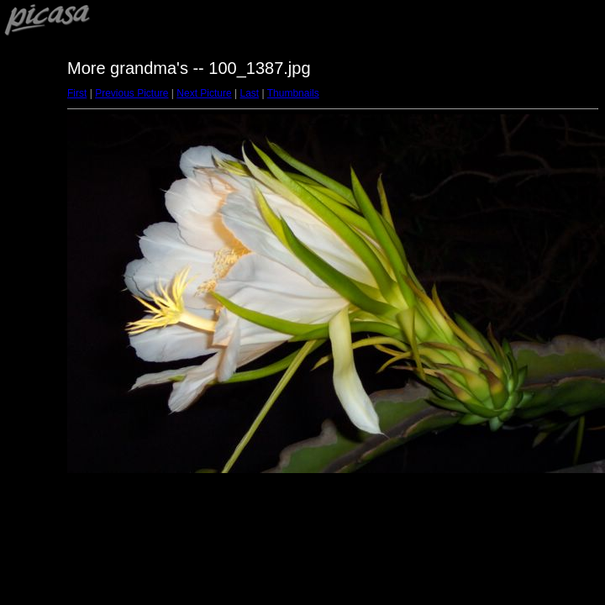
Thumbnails (293, 93)
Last (249, 93)
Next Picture (203, 93)
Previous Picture (131, 93)
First (77, 93)
